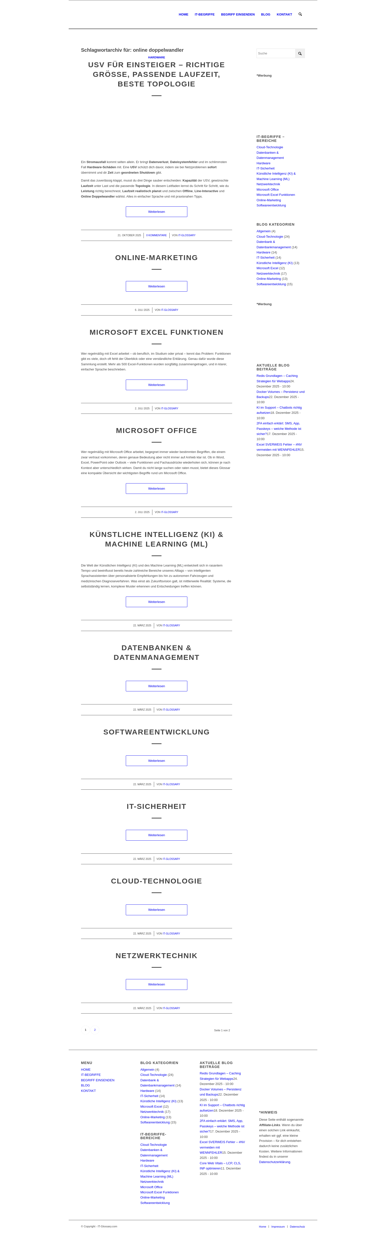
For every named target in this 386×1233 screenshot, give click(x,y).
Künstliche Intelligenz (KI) (275, 263)
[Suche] (300, 14)
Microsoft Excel (267, 268)
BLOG (85, 1085)
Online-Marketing (156, 257)
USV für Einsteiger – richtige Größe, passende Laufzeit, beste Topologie (156, 74)
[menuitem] (184, 14)
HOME (86, 1069)
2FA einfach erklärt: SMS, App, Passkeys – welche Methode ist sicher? (279, 428)
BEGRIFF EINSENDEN (97, 1080)
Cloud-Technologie (156, 881)
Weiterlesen (156, 212)
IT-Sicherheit (157, 806)
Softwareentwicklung (156, 732)
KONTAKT (88, 1091)
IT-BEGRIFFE (91, 1075)
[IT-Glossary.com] (81, 14)
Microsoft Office (156, 430)
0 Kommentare (156, 235)
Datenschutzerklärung (274, 1162)
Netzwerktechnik (156, 955)
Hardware (156, 57)
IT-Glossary (186, 235)
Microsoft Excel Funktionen (157, 332)
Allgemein (264, 231)
